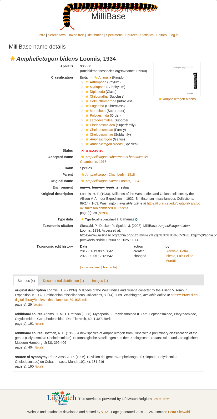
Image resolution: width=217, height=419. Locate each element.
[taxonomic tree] (90, 267)
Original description (57, 194)
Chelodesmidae (98, 130)
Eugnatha (94, 106)
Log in (173, 35)
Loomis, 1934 (109, 181)
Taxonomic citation (58, 226)
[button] (12, 58)
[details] (103, 213)
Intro (42, 35)
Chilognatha (96, 96)
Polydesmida (96, 115)
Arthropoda (95, 82)
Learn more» (162, 398)
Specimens (114, 35)
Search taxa (57, 35)
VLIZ (104, 412)
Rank (69, 168)
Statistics (147, 35)
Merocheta (95, 111)
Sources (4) (26, 281)
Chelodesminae (98, 134)
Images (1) (100, 281)
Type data (65, 219)
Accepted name (60, 157)
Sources (131, 35)
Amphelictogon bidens (179, 99)
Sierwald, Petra (177, 251)
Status (68, 150)
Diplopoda (94, 92)
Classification (62, 77)
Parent (67, 174)
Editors (161, 35)
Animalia (102, 77)
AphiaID (66, 66)
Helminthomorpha (100, 101)
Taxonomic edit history (55, 246)
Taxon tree (76, 35)
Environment (62, 187)
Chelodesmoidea (99, 125)
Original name (62, 181)
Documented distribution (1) (63, 281)
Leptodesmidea (98, 120)
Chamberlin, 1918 (107, 174)
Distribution (95, 35)
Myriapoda (94, 87)
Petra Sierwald (179, 412)
